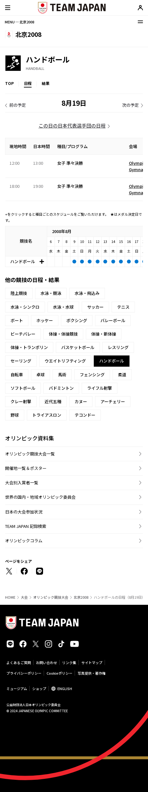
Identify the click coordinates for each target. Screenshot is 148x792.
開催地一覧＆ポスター (26, 468)
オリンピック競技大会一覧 (30, 454)
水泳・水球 (63, 307)
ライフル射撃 (99, 388)
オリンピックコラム (23, 541)
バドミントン (61, 388)
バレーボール (112, 320)
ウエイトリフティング (65, 361)
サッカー (95, 307)
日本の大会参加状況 (23, 512)
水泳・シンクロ (25, 307)
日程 (28, 83)
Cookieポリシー (59, 673)
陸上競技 (19, 293)
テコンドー (85, 415)
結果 (45, 83)
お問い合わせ (46, 662)
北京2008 (81, 597)
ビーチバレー (23, 334)
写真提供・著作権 (92, 673)
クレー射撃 (21, 401)
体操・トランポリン (29, 347)
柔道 (122, 374)
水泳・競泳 (51, 293)
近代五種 (53, 401)
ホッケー (44, 320)
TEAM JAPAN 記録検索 (25, 526)
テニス (123, 307)
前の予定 (17, 105)
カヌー (81, 401)
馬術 (62, 374)
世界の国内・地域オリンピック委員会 (40, 497)
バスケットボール (77, 347)
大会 (24, 597)
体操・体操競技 (63, 334)
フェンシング (92, 374)
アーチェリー (112, 401)
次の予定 (130, 105)
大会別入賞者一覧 (21, 482)
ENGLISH (64, 688)
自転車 (17, 374)
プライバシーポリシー (23, 673)
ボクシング (76, 320)
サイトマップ (91, 662)
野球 (15, 415)
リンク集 (69, 662)
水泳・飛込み (87, 293)
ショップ (39, 688)
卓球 (40, 374)
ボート (17, 320)
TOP (9, 83)
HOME (10, 597)
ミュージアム (16, 688)
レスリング (118, 347)
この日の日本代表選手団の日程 (72, 125)
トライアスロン (46, 415)
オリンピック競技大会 (50, 597)
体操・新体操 (103, 334)
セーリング (21, 361)
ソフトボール (23, 388)
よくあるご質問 (18, 662)
